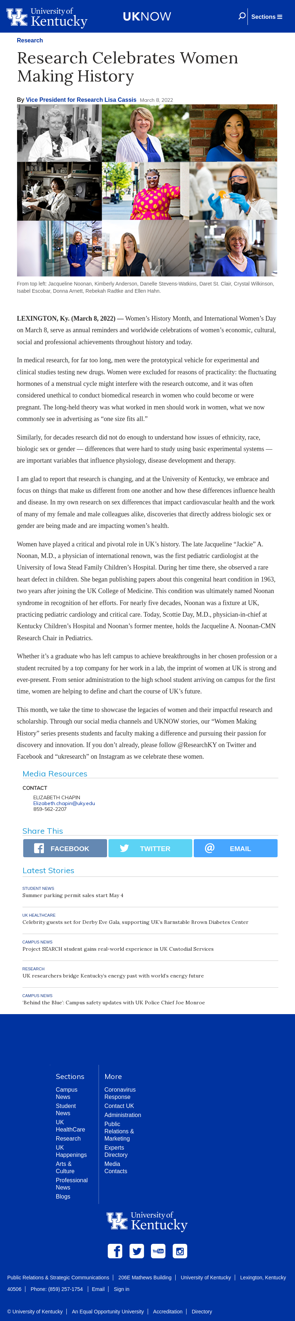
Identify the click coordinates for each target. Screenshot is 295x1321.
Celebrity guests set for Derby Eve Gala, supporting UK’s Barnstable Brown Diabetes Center (135, 922)
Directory (202, 1311)
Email (98, 1289)
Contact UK (119, 1106)
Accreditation (168, 1311)
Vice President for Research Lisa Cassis (81, 100)
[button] (266, 16)
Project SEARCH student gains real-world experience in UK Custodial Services (118, 949)
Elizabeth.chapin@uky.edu (64, 803)
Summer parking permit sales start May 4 (72, 895)
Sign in (122, 1289)
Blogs (63, 1196)
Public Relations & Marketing (119, 1131)
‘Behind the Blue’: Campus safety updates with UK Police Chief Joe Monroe (113, 1002)
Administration (123, 1115)
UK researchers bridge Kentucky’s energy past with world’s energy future (113, 975)
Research (30, 40)
